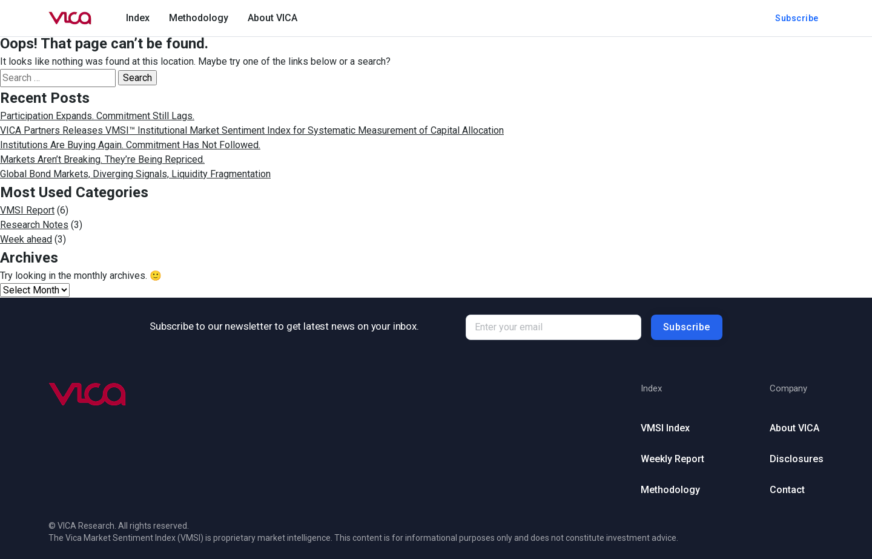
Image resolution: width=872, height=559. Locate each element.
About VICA (272, 18)
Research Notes (34, 224)
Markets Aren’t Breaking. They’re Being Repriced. (102, 159)
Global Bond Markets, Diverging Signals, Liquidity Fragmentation (135, 174)
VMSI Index (665, 428)
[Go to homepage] (70, 18)
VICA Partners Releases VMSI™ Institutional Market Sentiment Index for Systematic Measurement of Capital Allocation (252, 130)
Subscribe (797, 18)
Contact (787, 489)
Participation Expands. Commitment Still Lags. (97, 116)
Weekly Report (672, 459)
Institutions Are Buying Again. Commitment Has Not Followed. (130, 145)
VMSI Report (27, 210)
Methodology (198, 18)
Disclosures (797, 459)
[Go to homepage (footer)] (87, 394)
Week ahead (26, 239)
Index (138, 18)
